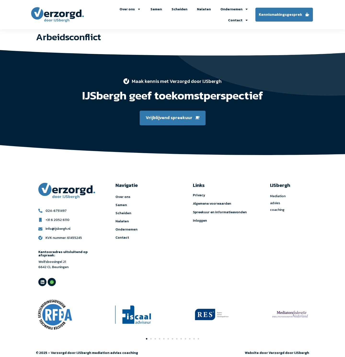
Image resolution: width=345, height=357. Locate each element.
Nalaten (204, 9)
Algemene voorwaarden (212, 203)
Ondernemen (234, 9)
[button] (146, 339)
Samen (156, 9)
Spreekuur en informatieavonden (220, 212)
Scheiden (179, 9)
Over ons (130, 9)
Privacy (199, 195)
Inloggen (200, 220)
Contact (238, 20)
